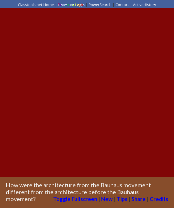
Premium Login (71, 4)
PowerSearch (100, 4)
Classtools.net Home (36, 4)
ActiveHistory (144, 4)
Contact (122, 4)
